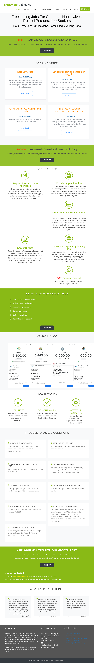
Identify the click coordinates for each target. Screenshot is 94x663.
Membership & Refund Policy (76, 638)
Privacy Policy (71, 636)
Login (57, 9)
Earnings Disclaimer (73, 641)
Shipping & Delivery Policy (75, 643)
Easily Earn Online (33, 660)
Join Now (47, 50)
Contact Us (67, 9)
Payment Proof (46, 9)
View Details (25, 93)
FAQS (35, 9)
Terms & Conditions (73, 634)
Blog (76, 9)
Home (18, 9)
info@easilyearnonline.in (50, 645)
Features (26, 9)
